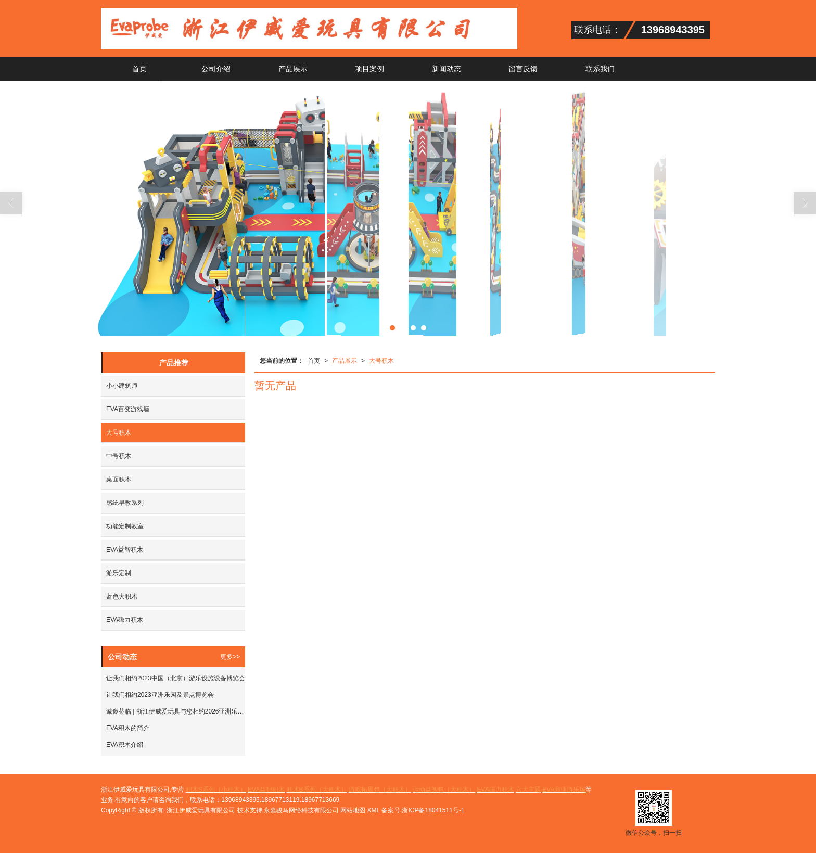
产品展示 (293, 69)
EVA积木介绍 (124, 744)
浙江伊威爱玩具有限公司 (201, 810)
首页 (139, 69)
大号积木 (381, 360)
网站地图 (352, 810)
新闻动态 (446, 69)
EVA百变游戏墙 (127, 409)
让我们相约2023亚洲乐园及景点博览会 (160, 694)
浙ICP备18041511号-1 (433, 810)
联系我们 (600, 69)
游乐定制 (118, 573)
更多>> (230, 656)
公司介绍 (216, 69)
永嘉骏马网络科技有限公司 (301, 810)
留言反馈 (523, 69)
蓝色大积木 (121, 596)
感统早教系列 (125, 502)
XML (373, 810)
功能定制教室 (125, 526)
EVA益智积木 (124, 549)
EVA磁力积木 (124, 619)
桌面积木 (118, 479)
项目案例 (369, 69)
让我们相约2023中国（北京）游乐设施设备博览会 (175, 678)
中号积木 (118, 456)
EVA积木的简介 (127, 728)
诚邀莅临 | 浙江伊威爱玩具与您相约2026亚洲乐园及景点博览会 (175, 711)
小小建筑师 (121, 385)
